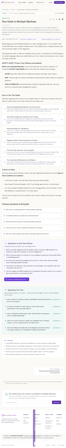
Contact (58, 424)
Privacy (54, 445)
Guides (13, 9)
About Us (59, 417)
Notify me (56, 402)
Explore (31, 2)
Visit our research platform (32, 436)
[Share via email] (53, 19)
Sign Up (36, 421)
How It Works (22, 2)
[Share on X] (56, 19)
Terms (48, 445)
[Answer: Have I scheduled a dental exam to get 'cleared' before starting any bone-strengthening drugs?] (33, 314)
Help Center (37, 424)
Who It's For (41, 2)
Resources (5, 9)
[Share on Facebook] (59, 19)
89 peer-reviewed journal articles (27, 13)
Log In (50, 2)
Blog (57, 421)
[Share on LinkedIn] (62, 19)
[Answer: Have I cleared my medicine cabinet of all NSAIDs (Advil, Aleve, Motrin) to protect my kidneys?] (33, 300)
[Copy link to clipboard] (50, 19)
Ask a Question (59, 2)
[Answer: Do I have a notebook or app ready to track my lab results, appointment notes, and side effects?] (33, 307)
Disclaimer (61, 445)
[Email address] (28, 402)
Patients (47, 417)
